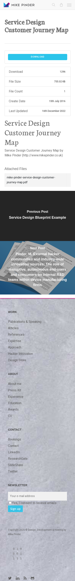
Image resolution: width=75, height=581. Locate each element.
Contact (13, 445)
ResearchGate (18, 458)
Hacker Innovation (20, 353)
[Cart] (61, 4)
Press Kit (14, 390)
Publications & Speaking (24, 321)
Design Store (17, 360)
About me (14, 384)
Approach (14, 347)
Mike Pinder (14, 534)
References (16, 334)
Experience (15, 396)
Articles (13, 328)
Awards (13, 409)
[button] (69, 5)
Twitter (13, 471)
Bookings (14, 439)
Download (37, 57)
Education (14, 403)
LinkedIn (14, 452)
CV (10, 416)
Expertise (14, 341)
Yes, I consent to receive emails (32, 503)
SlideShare (15, 465)
